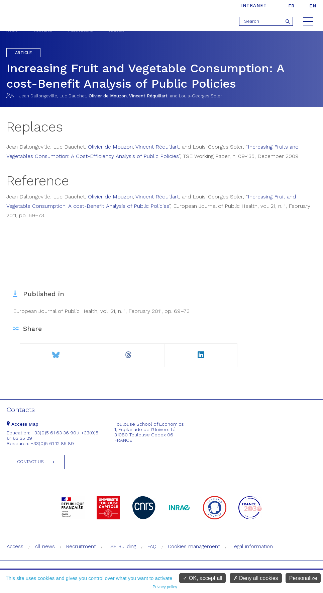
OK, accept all (202, 578)
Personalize (303, 578)
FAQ (151, 546)
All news (45, 546)
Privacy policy (164, 587)
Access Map (22, 424)
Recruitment (81, 546)
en (312, 5)
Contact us (30, 461)
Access (15, 546)
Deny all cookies (255, 578)
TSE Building (121, 546)
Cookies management (194, 546)
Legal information (252, 546)
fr (291, 5)
